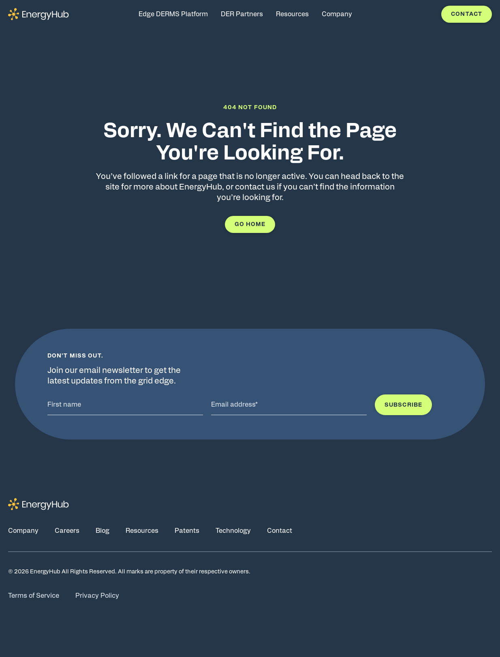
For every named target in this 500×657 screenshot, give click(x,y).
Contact (466, 14)
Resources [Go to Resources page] (142, 531)
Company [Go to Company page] (23, 531)
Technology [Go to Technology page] (233, 531)
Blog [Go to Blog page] (102, 531)
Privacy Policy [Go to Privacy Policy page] (97, 595)
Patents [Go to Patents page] (187, 531)
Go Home (250, 224)
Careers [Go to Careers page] (67, 531)
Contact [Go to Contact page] (279, 531)
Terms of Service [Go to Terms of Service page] (33, 595)
